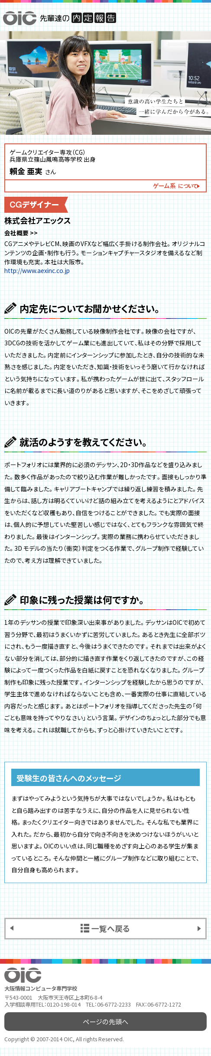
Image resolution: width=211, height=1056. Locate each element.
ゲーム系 (175, 185)
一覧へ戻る (110, 928)
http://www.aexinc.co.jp (37, 270)
